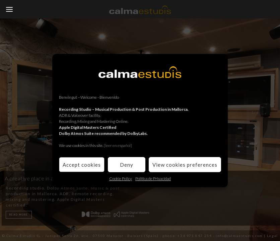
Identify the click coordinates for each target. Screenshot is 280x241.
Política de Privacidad (153, 178)
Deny (126, 165)
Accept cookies (82, 165)
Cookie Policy (120, 178)
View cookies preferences (184, 165)
